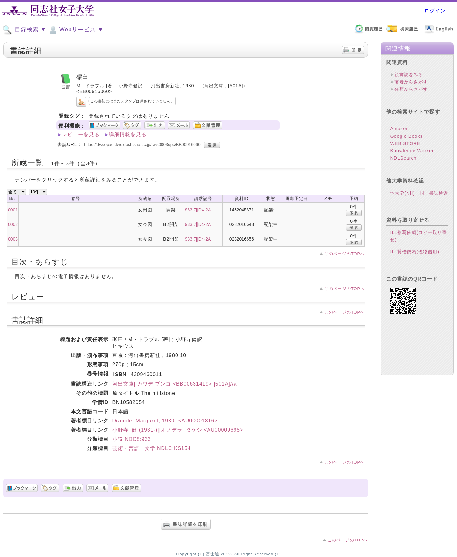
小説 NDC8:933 (131, 439)
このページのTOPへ (344, 253)
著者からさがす (411, 81)
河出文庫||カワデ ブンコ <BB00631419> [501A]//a (174, 384)
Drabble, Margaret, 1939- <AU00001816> (165, 420)
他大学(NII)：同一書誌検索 (419, 193)
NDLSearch (403, 158)
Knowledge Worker (412, 150)
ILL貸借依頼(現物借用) (414, 251)
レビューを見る (81, 134)
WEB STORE (405, 143)
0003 (13, 239)
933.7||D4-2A (198, 209)
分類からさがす (411, 89)
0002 (13, 224)
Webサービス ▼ (75, 30)
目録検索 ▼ (24, 30)
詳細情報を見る (128, 134)
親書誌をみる (408, 74)
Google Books (406, 136)
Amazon (399, 128)
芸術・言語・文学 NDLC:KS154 (151, 448)
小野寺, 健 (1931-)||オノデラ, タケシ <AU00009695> (177, 430)
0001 (13, 209)
